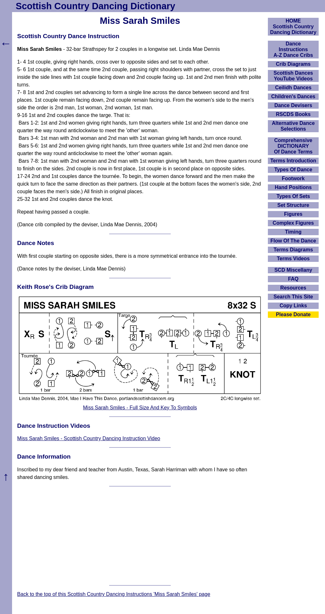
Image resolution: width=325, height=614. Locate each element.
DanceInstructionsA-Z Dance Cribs (293, 49)
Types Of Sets (293, 196)
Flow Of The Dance (293, 240)
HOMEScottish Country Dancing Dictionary (293, 26)
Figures (293, 214)
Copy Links (293, 305)
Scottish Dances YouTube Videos (293, 75)
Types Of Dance (293, 169)
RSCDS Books (293, 114)
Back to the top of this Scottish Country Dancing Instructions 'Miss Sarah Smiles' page (113, 594)
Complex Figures (293, 223)
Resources (293, 287)
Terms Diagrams (293, 249)
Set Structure (293, 205)
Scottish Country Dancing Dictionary (95, 6)
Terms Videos (293, 258)
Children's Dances (293, 96)
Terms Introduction (293, 160)
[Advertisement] (140, 535)
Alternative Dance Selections (293, 126)
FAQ (293, 279)
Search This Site (293, 296)
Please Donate (293, 314)
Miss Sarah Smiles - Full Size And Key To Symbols (140, 407)
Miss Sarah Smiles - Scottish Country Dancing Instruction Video (88, 438)
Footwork (293, 178)
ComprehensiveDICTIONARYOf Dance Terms (293, 146)
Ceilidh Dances (293, 87)
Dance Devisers (293, 105)
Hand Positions (293, 187)
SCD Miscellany (293, 270)
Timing (293, 232)
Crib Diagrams (293, 64)
